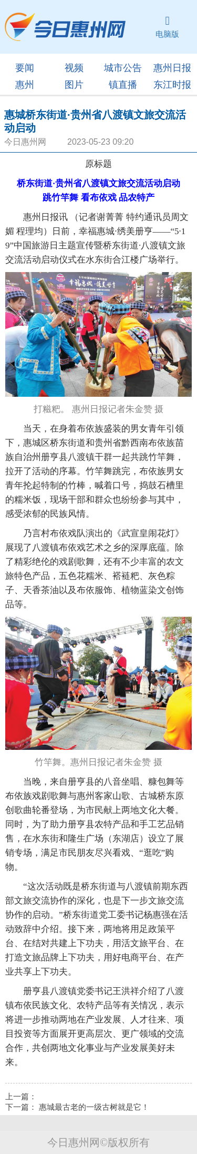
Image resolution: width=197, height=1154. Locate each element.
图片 (74, 84)
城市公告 (123, 68)
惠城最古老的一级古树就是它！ (94, 1107)
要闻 (24, 68)
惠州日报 (172, 68)
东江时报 (172, 84)
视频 (74, 68)
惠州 (24, 84)
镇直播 (123, 84)
